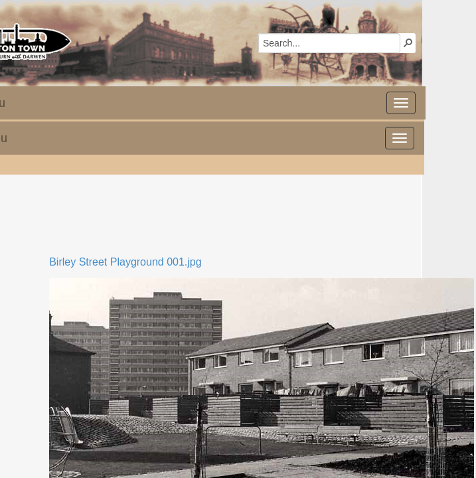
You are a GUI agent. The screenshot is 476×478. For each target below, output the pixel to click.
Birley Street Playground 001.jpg (125, 262)
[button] (408, 42)
